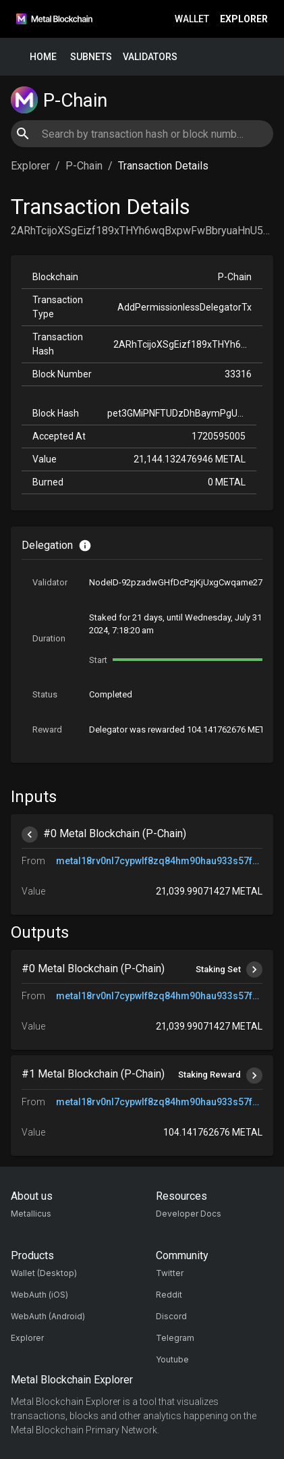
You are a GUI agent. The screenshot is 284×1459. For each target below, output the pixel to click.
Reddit (169, 1295)
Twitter (169, 1273)
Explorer (244, 19)
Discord (171, 1316)
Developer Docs (188, 1214)
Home (43, 57)
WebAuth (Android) (48, 1316)
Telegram (175, 1338)
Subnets (91, 57)
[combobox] (141, 133)
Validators (150, 57)
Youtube (172, 1359)
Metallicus (31, 1214)
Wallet (192, 19)
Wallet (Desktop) (44, 1273)
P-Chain (84, 165)
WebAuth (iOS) (39, 1295)
